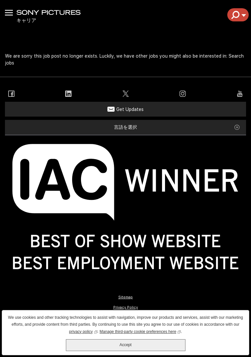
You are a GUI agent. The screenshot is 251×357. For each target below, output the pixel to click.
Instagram (183, 94)
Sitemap (125, 297)
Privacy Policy (125, 307)
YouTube (240, 94)
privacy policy (83, 331)
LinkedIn (68, 94)
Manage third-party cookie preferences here (140, 331)
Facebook (11, 94)
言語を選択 (125, 127)
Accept (126, 345)
